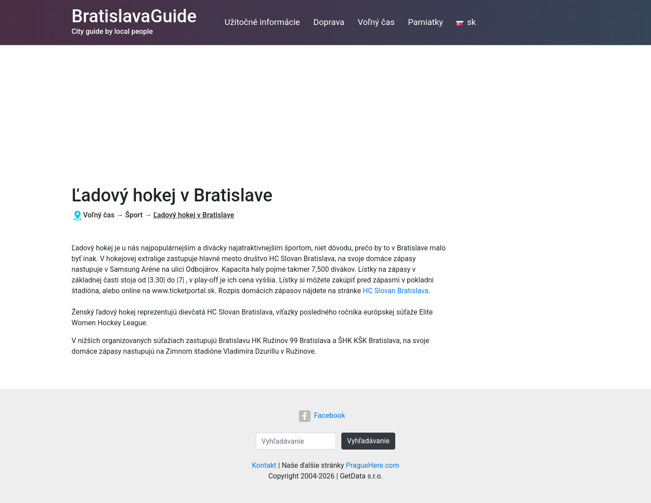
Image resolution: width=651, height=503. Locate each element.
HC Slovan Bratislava (395, 290)
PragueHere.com (372, 465)
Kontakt (264, 465)
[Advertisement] (325, 111)
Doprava (328, 22)
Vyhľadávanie (368, 441)
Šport (134, 215)
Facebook (322, 415)
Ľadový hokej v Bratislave (193, 215)
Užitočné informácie (262, 22)
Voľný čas (376, 22)
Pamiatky (425, 22)
